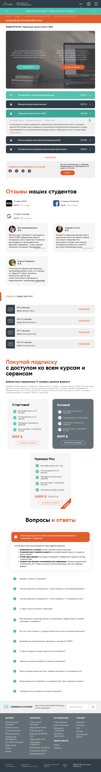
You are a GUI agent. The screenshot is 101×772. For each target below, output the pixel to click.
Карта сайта (65, 765)
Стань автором (60, 722)
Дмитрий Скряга (28, 311)
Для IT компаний (61, 725)
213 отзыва (25, 205)
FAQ (78, 728)
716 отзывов (72, 205)
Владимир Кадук (28, 346)
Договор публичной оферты (51, 765)
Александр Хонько (29, 334)
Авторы (79, 731)
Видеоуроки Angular (38, 751)
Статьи (8, 748)
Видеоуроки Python (38, 728)
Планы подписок (12, 734)
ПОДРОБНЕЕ (84, 309)
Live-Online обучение (14, 742)
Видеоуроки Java (37, 739)
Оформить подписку (28, 443)
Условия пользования (10, 765)
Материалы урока (17, 120)
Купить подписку (72, 67)
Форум (8, 751)
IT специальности (13, 731)
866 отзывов (26, 218)
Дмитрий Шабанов (29, 322)
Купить (68, 173)
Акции (56, 745)
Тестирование (49, 120)
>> (74, 11)
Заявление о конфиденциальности (29, 765)
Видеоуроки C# (36, 731)
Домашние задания (33, 120)
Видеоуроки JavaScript (40, 748)
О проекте (80, 722)
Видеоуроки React (38, 754)
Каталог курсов (12, 728)
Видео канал (10, 745)
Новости (57, 748)
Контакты (80, 725)
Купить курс (28, 67)
